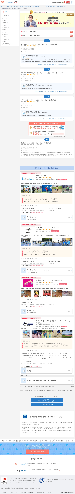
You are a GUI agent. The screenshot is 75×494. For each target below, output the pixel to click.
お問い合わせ (31, 492)
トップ (3, 6)
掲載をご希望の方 (41, 492)
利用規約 (23, 492)
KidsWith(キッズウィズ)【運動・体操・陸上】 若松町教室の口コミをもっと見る (55, 64)
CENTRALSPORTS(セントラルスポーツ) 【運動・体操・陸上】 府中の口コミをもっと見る (53, 91)
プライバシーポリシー (13, 492)
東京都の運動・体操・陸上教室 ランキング (34, 6)
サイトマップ (51, 492)
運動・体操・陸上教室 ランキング (15, 6)
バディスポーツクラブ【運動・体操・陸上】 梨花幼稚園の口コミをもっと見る (55, 118)
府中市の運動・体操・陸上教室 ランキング (56, 6)
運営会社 (4, 492)
